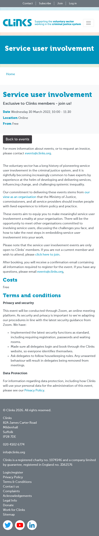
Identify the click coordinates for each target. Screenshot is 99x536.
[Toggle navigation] (88, 23)
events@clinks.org (38, 153)
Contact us (11, 486)
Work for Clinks (14, 510)
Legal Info (10, 500)
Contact (28, 3)
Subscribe (45, 3)
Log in (73, 3)
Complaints (11, 491)
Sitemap (9, 514)
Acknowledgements (17, 496)
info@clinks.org (14, 452)
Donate (8, 505)
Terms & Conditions (17, 482)
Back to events (17, 139)
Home (10, 74)
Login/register (13, 472)
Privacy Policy (34, 390)
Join (60, 3)
